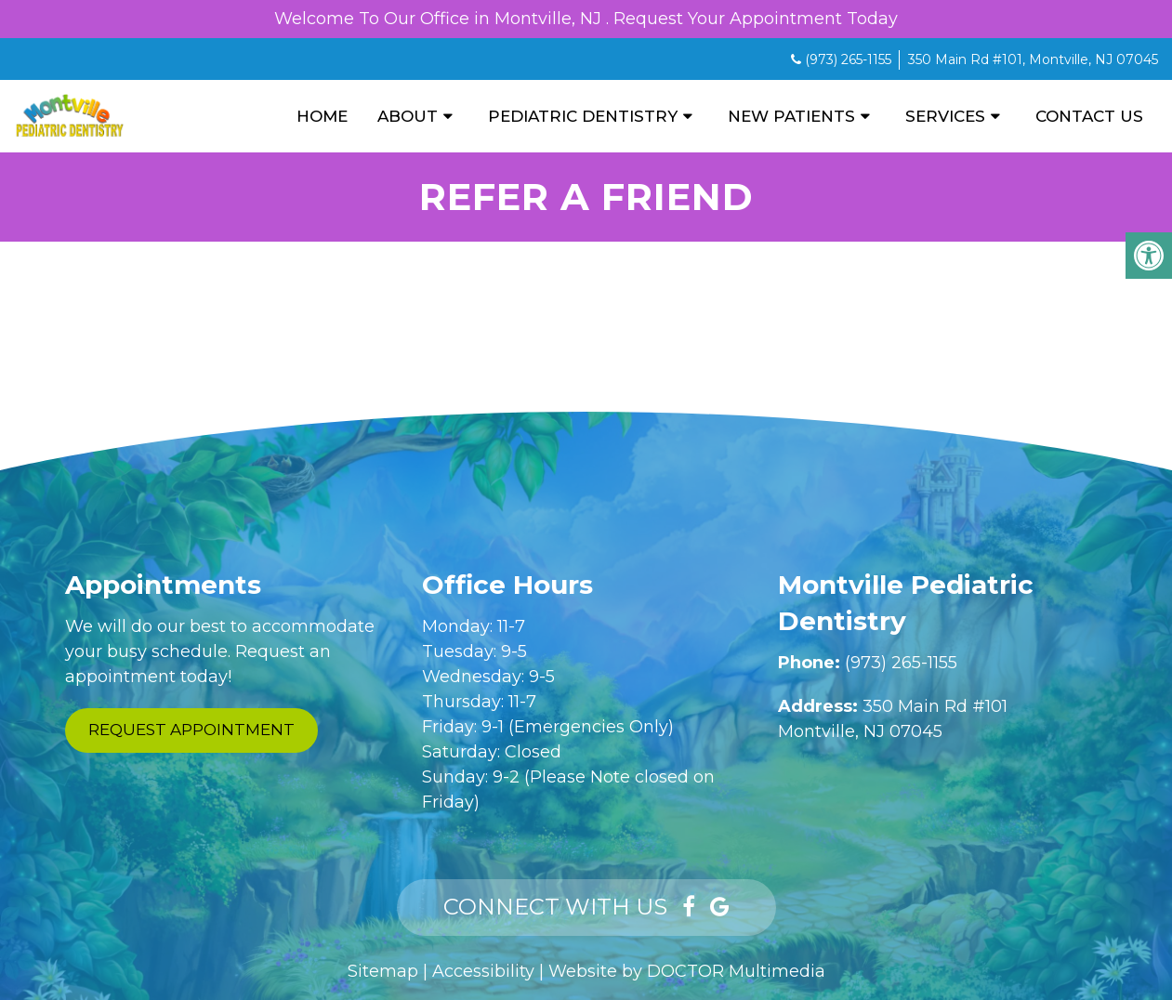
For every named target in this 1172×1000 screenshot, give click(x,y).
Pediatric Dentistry (583, 116)
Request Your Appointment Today (755, 18)
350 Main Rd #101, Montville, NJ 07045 (1033, 59)
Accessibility (483, 971)
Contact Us (1089, 116)
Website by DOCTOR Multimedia (686, 971)
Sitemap (383, 971)
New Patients (791, 116)
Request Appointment (191, 729)
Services (945, 116)
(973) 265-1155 (848, 59)
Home (322, 116)
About (407, 116)
